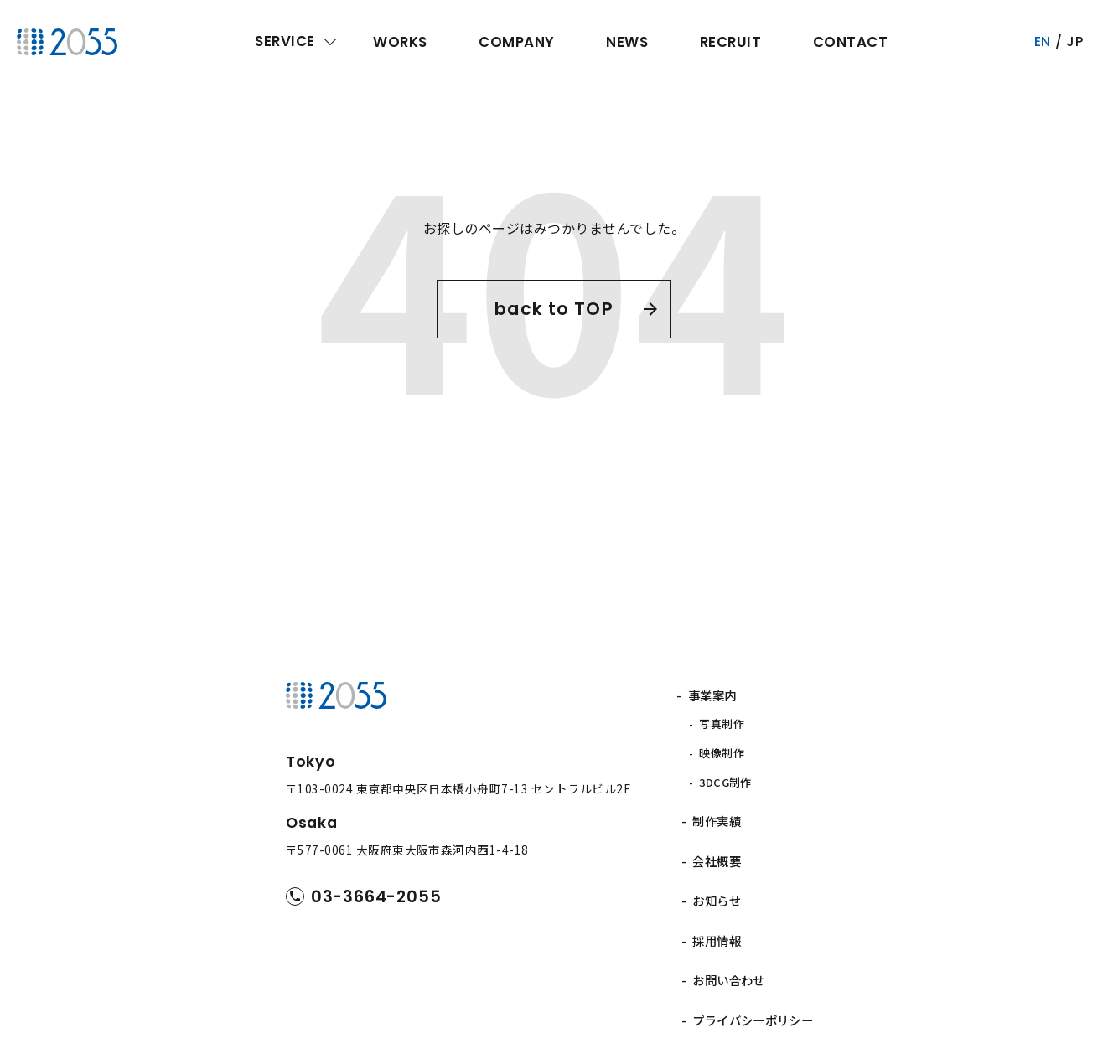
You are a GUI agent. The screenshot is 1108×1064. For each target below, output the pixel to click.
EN (1042, 41)
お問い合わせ (728, 943)
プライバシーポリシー (753, 977)
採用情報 (716, 908)
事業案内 (716, 695)
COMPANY (516, 42)
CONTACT (850, 42)
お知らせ (716, 872)
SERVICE (284, 41)
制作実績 (716, 803)
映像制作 (726, 745)
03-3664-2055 (380, 897)
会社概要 (716, 838)
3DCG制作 (730, 769)
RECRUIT (730, 42)
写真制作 (726, 721)
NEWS (627, 42)
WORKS (400, 42)
